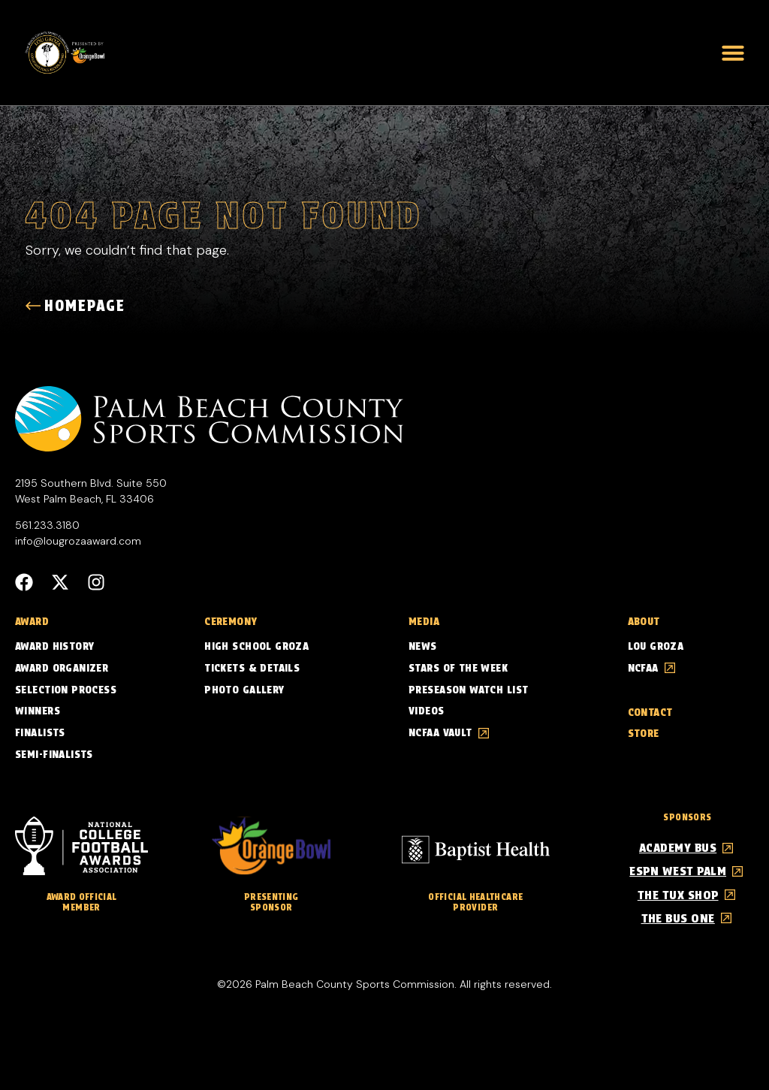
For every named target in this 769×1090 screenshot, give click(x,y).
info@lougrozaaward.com (78, 541)
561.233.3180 (47, 525)
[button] (733, 53)
